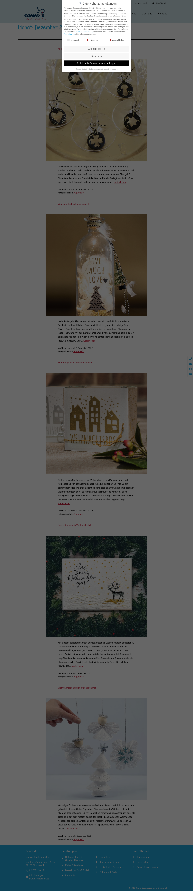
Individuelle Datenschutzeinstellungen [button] (96, 62)
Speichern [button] (96, 55)
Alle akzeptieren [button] (96, 47)
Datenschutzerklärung (83, 31)
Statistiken (93, 39)
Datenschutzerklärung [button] (98, 68)
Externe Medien (116, 39)
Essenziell (73, 39)
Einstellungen (69, 33)
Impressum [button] (113, 68)
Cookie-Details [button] (82, 68)
